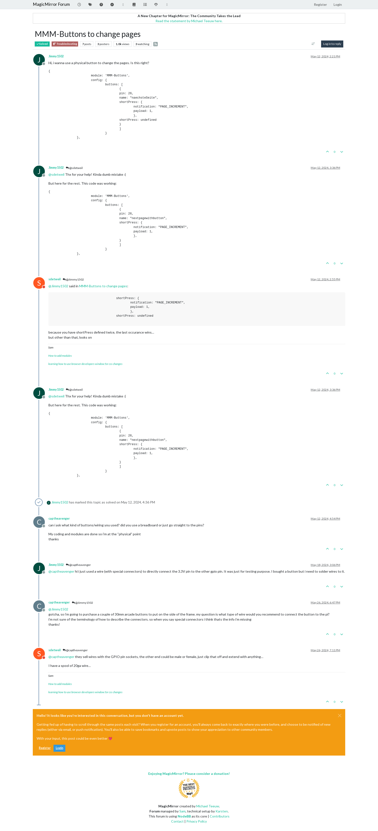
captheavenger (59, 518)
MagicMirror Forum (51, 4)
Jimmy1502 (56, 56)
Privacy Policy (196, 821)
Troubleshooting (65, 44)
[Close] (339, 715)
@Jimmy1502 (73, 279)
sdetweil (54, 279)
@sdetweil (74, 168)
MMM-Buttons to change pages (103, 286)
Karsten (222, 811)
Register (45, 748)
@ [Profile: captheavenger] (61, 571)
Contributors (220, 816)
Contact (177, 821)
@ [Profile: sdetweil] (56, 174)
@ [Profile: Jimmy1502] (58, 286)
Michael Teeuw (207, 806)
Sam (182, 811)
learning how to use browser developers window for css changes (85, 364)
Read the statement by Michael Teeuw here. (189, 21)
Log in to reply (332, 44)
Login (59, 748)
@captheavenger (78, 565)
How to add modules (60, 355)
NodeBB (184, 816)
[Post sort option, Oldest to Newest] (313, 43)
